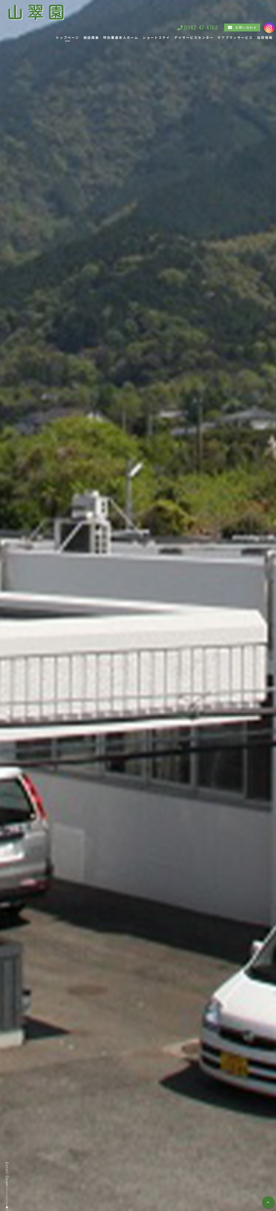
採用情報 (265, 37)
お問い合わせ (246, 27)
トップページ (67, 37)
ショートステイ (156, 37)
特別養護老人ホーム (120, 37)
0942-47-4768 (201, 27)
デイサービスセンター (194, 37)
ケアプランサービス (235, 37)
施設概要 (91, 37)
